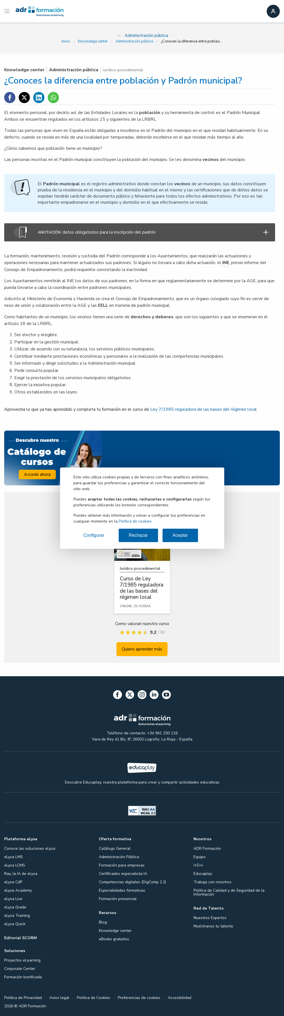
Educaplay (203, 873)
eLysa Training (17, 915)
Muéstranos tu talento (213, 926)
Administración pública (134, 41)
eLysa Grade (15, 907)
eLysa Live (13, 898)
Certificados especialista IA (123, 873)
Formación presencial (118, 898)
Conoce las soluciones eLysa (29, 848)
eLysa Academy (18, 890)
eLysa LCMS (14, 865)
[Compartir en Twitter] (24, 97)
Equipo (200, 857)
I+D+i (198, 865)
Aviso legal (59, 997)
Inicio (66, 41)
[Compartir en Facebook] (9, 97)
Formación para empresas (122, 865)
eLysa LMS (13, 857)
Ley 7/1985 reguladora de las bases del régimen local (203, 409)
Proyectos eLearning (22, 960)
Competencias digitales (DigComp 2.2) (132, 882)
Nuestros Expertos (210, 917)
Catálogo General (114, 848)
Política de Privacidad (23, 997)
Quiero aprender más (142, 649)
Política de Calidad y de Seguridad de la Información (229, 892)
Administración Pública (119, 857)
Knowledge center (93, 41)
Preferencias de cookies (139, 997)
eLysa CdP (13, 882)
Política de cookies (135, 521)
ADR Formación (207, 848)
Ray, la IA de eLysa (20, 873)
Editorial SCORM (20, 938)
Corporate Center (19, 968)
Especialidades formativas (122, 890)
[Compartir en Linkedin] (38, 97)
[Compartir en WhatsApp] (53, 97)
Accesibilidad (179, 997)
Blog (103, 922)
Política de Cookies (93, 997)
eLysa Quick (14, 924)
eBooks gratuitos (114, 939)
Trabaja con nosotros (213, 882)
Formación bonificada (23, 977)
